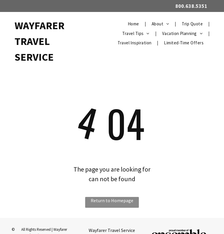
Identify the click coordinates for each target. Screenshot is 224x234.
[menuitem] (134, 24)
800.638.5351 (191, 6)
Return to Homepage (112, 200)
